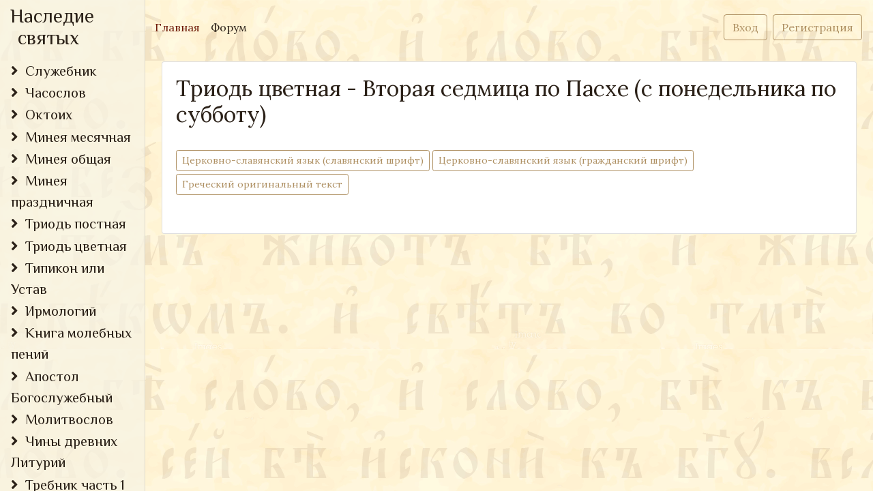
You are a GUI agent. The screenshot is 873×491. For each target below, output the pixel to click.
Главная (180, 26)
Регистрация (817, 27)
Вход (745, 27)
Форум (229, 27)
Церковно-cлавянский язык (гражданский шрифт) (563, 159)
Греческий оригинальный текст (262, 183)
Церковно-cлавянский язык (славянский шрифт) (303, 159)
